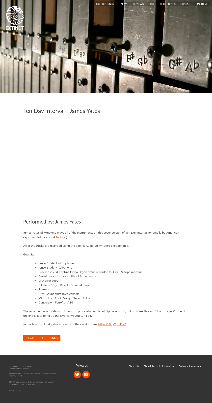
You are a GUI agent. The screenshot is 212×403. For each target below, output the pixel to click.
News (124, 3)
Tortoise (61, 237)
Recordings (168, 3)
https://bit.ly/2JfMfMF (112, 324)
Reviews (138, 3)
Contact (186, 3)
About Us (134, 366)
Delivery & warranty (190, 366)
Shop (152, 3)
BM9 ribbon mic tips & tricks (159, 366)
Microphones (105, 3)
